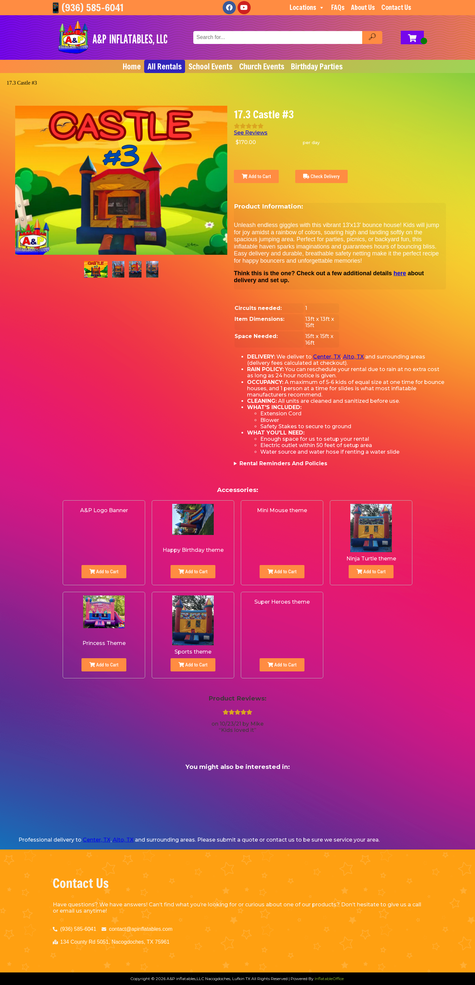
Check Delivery (321, 176)
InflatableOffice (329, 978)
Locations (307, 7)
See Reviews (251, 133)
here (400, 273)
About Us (363, 7)
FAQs (337, 7)
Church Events (261, 66)
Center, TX (327, 357)
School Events (210, 66)
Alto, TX (353, 357)
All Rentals (164, 66)
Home (132, 66)
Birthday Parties (317, 66)
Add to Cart (256, 176)
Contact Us (396, 7)
